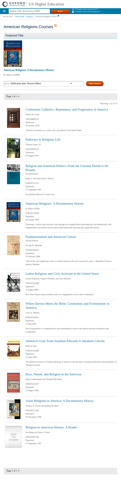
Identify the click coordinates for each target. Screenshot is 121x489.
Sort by (7, 84)
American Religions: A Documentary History (29, 70)
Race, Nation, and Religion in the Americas (53, 374)
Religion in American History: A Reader (51, 427)
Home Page (19, 16)
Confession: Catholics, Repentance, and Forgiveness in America (67, 109)
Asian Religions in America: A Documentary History (60, 401)
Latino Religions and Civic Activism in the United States (62, 273)
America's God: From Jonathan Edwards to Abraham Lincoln (65, 341)
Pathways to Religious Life (43, 139)
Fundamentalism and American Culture (51, 237)
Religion (29, 16)
